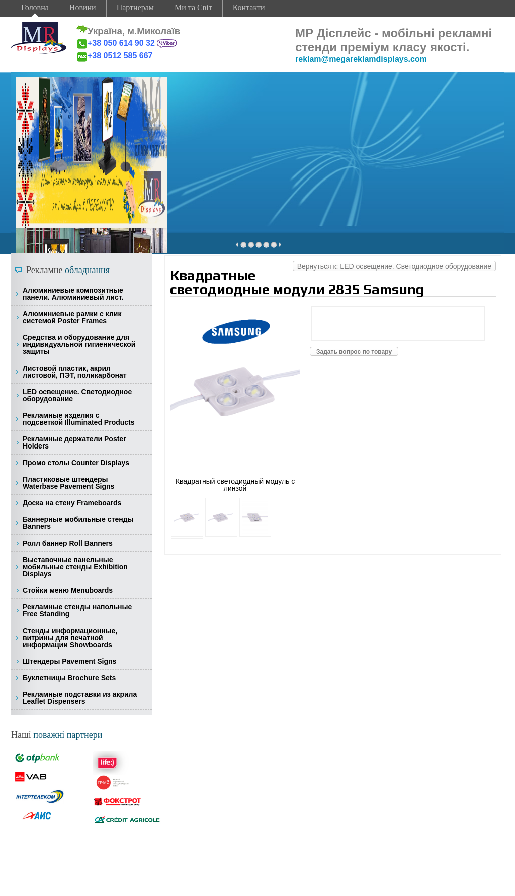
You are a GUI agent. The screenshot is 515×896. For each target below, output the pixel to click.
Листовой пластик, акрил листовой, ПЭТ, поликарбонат (75, 371)
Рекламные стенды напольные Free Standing (77, 610)
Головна (35, 7)
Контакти (249, 7)
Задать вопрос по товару (354, 351)
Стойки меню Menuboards (68, 590)
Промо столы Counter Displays (76, 463)
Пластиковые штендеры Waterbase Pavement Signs (68, 482)
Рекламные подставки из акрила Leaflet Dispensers (80, 697)
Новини (82, 7)
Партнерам (135, 7)
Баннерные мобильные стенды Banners (78, 522)
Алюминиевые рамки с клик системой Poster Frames (72, 317)
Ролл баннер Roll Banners (68, 543)
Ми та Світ (193, 7)
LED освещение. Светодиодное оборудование (77, 395)
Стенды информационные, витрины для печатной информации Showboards (70, 637)
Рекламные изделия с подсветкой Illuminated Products (79, 418)
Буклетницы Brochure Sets (69, 678)
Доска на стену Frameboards (72, 503)
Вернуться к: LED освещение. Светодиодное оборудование (394, 266)
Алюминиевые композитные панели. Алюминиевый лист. (73, 293)
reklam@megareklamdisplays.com (361, 59)
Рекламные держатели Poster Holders (74, 442)
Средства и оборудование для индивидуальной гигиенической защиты (79, 344)
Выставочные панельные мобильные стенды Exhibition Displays (75, 567)
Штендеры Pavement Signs (69, 661)
